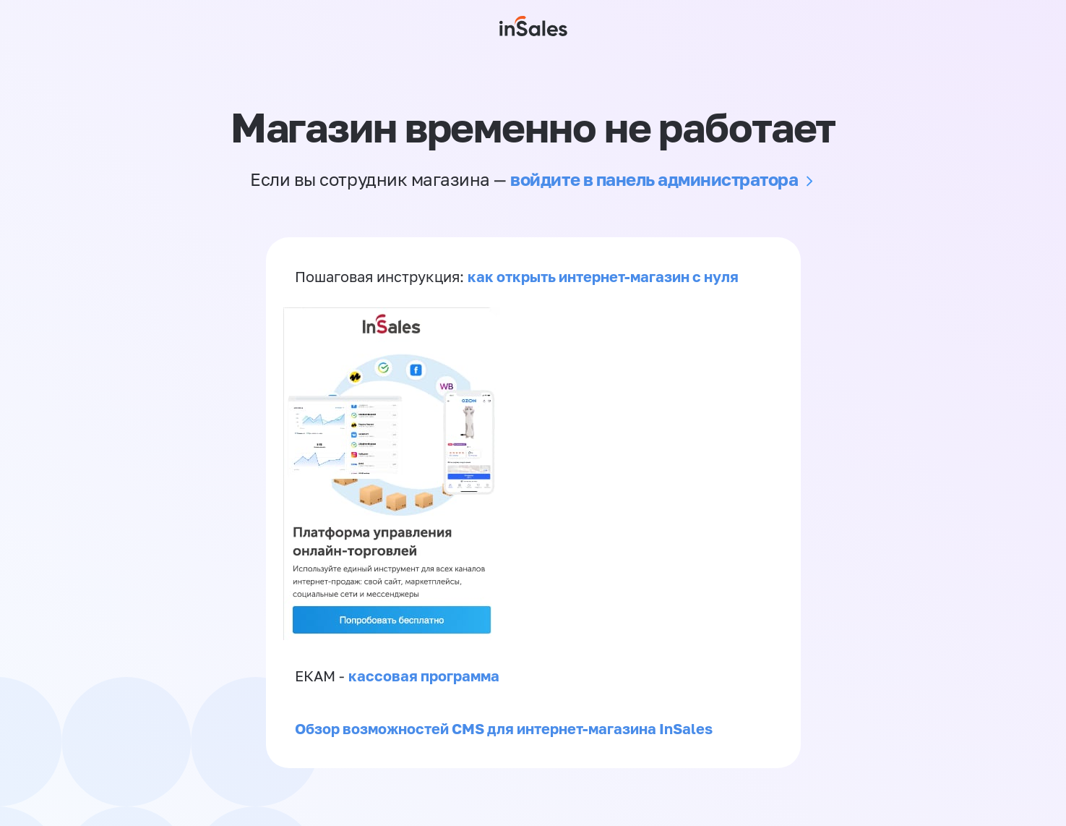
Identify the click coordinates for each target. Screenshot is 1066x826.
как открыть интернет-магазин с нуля (603, 276)
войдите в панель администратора (654, 179)
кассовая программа (423, 675)
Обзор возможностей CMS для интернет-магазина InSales (504, 728)
